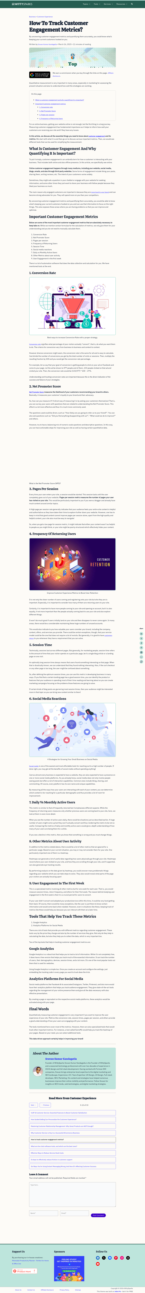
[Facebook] (141, 643)
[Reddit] (141, 652)
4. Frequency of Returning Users (52, 120)
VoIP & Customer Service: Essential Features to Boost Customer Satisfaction (62, 1113)
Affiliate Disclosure (44, 1288)
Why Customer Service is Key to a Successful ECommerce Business (58, 1135)
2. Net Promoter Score (48, 112)
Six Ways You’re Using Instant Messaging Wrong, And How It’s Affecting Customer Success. (68, 1171)
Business (33, 16)
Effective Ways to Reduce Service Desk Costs (49, 1157)
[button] (89, 4)
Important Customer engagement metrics (52, 104)
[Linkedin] (141, 634)
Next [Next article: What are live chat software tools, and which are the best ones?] (111, 1105)
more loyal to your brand (101, 192)
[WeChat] (141, 662)
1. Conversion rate (46, 108)
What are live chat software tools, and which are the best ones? (56, 1149)
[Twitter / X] (141, 638)
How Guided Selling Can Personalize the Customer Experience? (56, 1121)
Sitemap (72, 1288)
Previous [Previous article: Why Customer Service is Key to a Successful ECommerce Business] (35, 1105)
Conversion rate (35, 344)
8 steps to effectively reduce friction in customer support (54, 1164)
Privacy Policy (60, 1288)
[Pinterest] (141, 648)
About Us (17, 1288)
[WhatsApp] (141, 657)
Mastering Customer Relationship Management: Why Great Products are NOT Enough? (66, 1128)
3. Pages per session (47, 116)
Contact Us (29, 1288)
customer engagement (98, 136)
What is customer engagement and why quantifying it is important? (62, 100)
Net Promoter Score (37, 392)
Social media (34, 766)
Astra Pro (117, 1290)
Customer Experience (46, 16)
